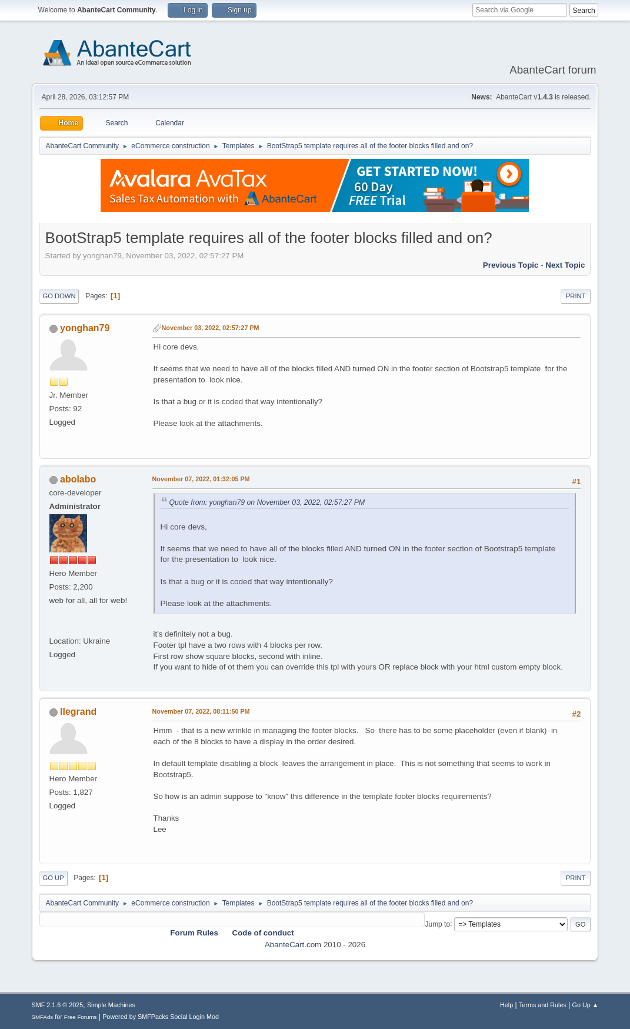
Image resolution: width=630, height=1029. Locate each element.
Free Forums (80, 1017)
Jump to (437, 924)
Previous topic (511, 265)
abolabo (78, 479)
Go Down (59, 295)
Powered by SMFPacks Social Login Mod (160, 1016)
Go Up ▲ (585, 1004)
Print (576, 295)
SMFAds (43, 1017)
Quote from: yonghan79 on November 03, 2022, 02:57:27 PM (267, 502)
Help (506, 1004)
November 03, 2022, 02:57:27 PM (210, 327)
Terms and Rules (542, 1004)
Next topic (565, 265)
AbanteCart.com (293, 944)
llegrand (78, 712)
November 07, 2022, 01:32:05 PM (201, 478)
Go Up (53, 877)
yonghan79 (84, 328)
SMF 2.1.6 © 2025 (58, 1004)
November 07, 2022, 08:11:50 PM (201, 711)
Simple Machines (111, 1004)
